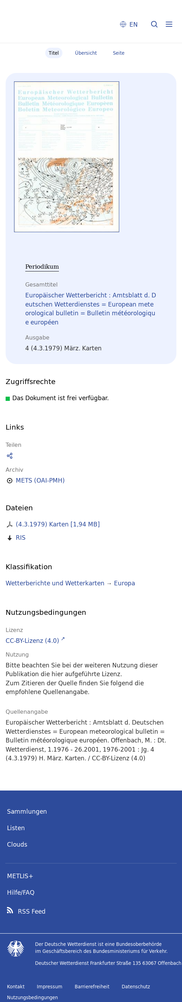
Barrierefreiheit (92, 986)
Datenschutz (136, 986)
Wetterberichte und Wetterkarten (55, 583)
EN (133, 24)
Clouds (17, 844)
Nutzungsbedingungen (32, 997)
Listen (16, 828)
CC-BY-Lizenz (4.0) (32, 641)
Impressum (49, 986)
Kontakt (16, 986)
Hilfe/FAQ (20, 892)
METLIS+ (20, 876)
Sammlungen (27, 811)
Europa (124, 583)
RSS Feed (32, 911)
